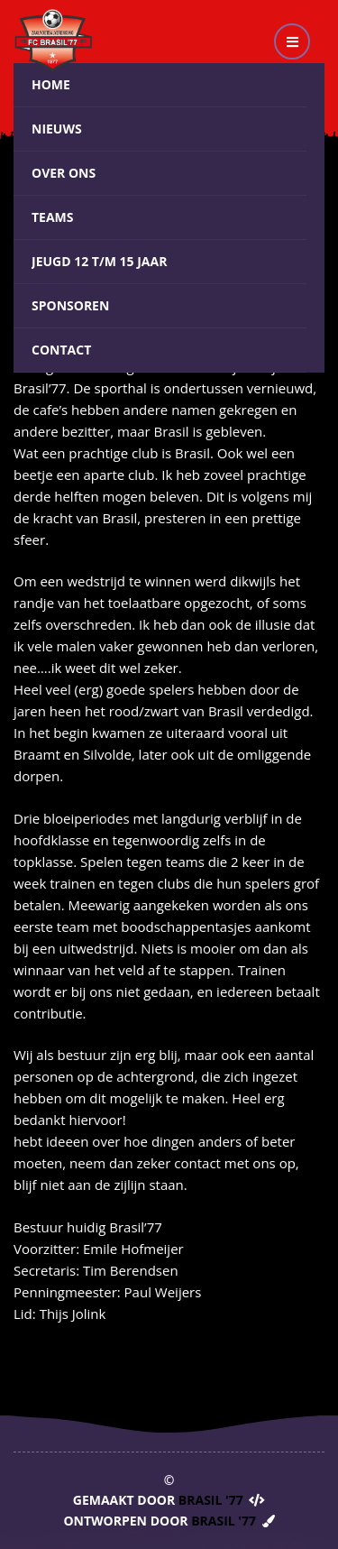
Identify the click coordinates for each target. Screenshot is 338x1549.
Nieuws (57, 128)
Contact (61, 349)
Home (51, 84)
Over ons (64, 172)
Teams (53, 217)
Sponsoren (70, 305)
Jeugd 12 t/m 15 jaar (99, 261)
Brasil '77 (210, 1499)
